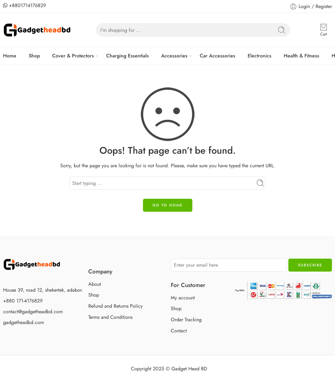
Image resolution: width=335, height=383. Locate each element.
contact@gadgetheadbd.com (33, 311)
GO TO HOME (168, 205)
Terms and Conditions (110, 317)
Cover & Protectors (73, 55)
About (94, 284)
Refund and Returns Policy (115, 306)
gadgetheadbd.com (23, 322)
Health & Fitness (301, 55)
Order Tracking (186, 319)
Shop (34, 55)
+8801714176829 (24, 5)
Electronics (259, 55)
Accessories (174, 55)
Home (9, 55)
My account (183, 297)
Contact (179, 330)
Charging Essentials (127, 55)
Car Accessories (217, 55)
